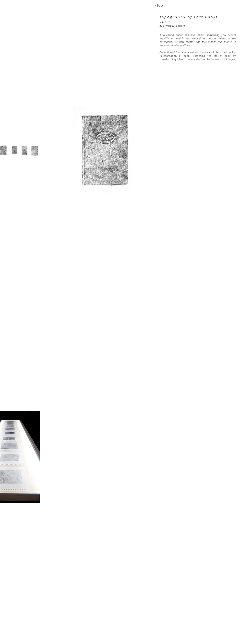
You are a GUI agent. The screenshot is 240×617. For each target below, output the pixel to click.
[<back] (159, 5)
